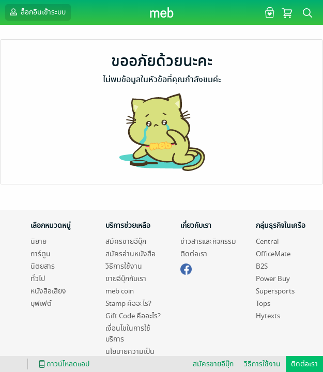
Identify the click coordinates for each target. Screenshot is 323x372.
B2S (262, 266)
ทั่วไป (37, 278)
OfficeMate (273, 254)
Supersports (275, 291)
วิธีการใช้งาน (123, 266)
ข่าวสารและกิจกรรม (208, 241)
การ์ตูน (40, 254)
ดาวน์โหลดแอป (62, 364)
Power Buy (273, 278)
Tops (263, 303)
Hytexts (268, 316)
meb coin (119, 291)
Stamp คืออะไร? (128, 303)
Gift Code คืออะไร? (133, 316)
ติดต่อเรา (193, 254)
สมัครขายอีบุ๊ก (125, 241)
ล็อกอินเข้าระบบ (37, 12)
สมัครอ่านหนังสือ (130, 254)
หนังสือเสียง (48, 291)
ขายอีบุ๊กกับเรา (125, 278)
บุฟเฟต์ (41, 303)
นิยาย (38, 241)
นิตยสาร (42, 266)
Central (267, 241)
